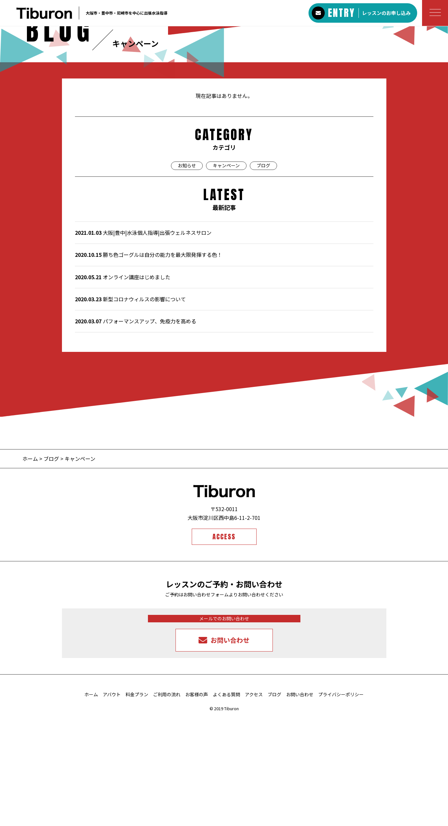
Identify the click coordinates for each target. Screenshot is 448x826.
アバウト (112, 800)
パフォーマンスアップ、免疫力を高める (135, 427)
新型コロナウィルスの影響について (130, 405)
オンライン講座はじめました (122, 383)
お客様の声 (196, 800)
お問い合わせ (299, 800)
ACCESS (224, 643)
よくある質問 (226, 800)
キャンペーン (226, 271)
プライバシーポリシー (341, 800)
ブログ (263, 271)
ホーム (30, 565)
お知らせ (187, 271)
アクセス (254, 800)
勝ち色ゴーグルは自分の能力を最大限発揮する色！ (148, 361)
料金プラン (137, 800)
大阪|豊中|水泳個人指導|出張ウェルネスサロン (143, 338)
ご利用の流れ (166, 800)
